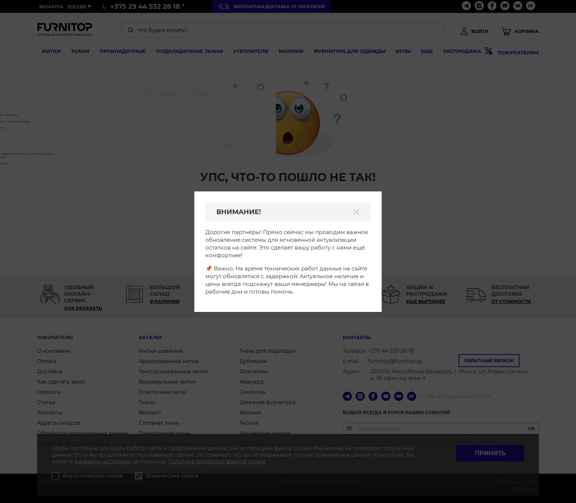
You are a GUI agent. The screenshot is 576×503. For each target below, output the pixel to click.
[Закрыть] (356, 212)
